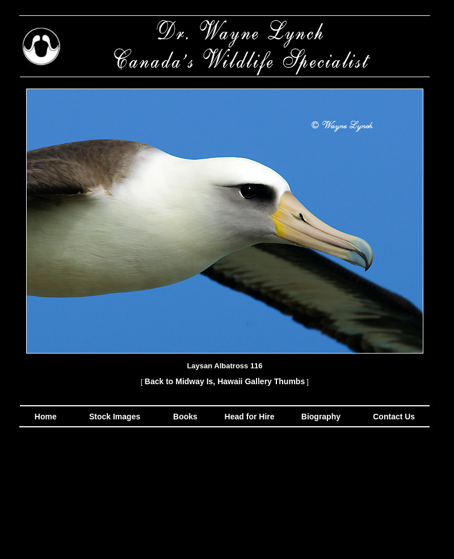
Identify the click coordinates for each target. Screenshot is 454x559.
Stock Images (113, 416)
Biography (319, 416)
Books (186, 416)
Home (46, 416)
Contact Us (393, 416)
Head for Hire (250, 416)
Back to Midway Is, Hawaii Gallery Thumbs (225, 381)
